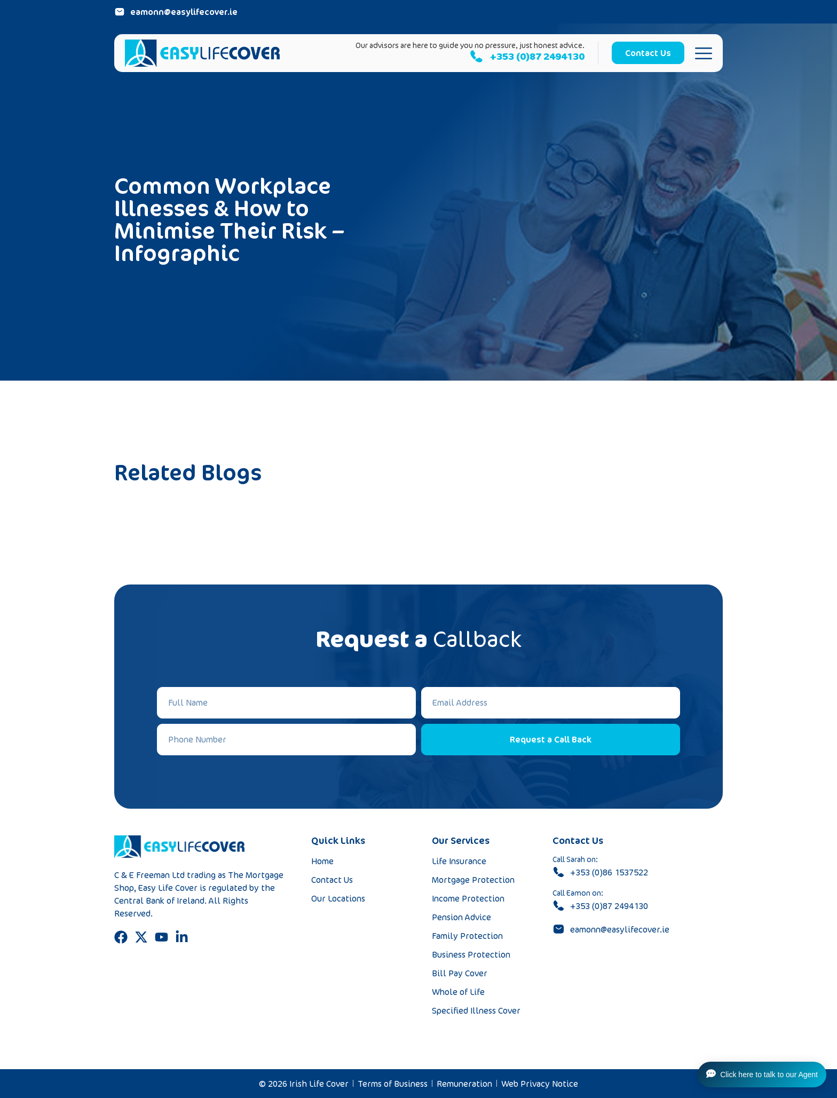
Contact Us (332, 879)
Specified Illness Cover (476, 1010)
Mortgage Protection (473, 879)
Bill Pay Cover (459, 973)
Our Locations (338, 898)
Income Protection (468, 898)
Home (322, 861)
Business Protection (471, 954)
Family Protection (467, 935)
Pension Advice (461, 917)
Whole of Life (458, 991)
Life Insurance (459, 861)
